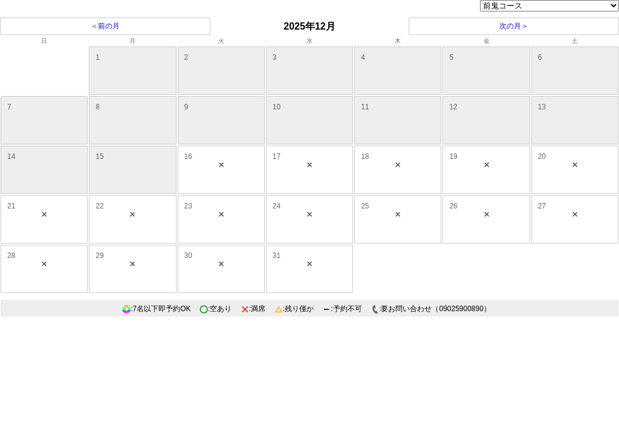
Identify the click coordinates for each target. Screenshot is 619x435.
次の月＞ (513, 26)
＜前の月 (105, 26)
